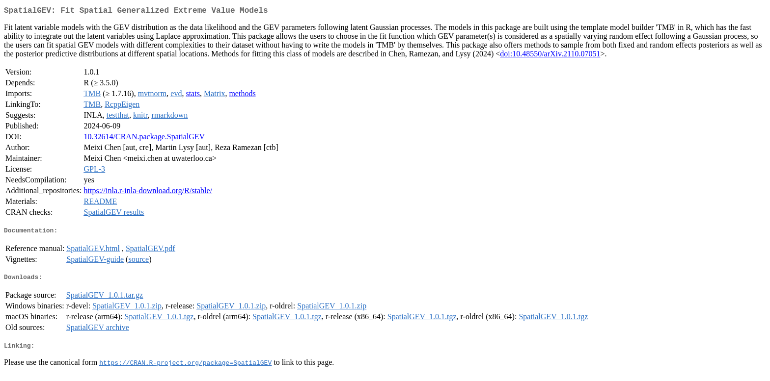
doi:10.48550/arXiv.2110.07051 (550, 55)
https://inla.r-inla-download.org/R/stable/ (148, 192)
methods (242, 95)
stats (192, 95)
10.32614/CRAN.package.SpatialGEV (144, 138)
